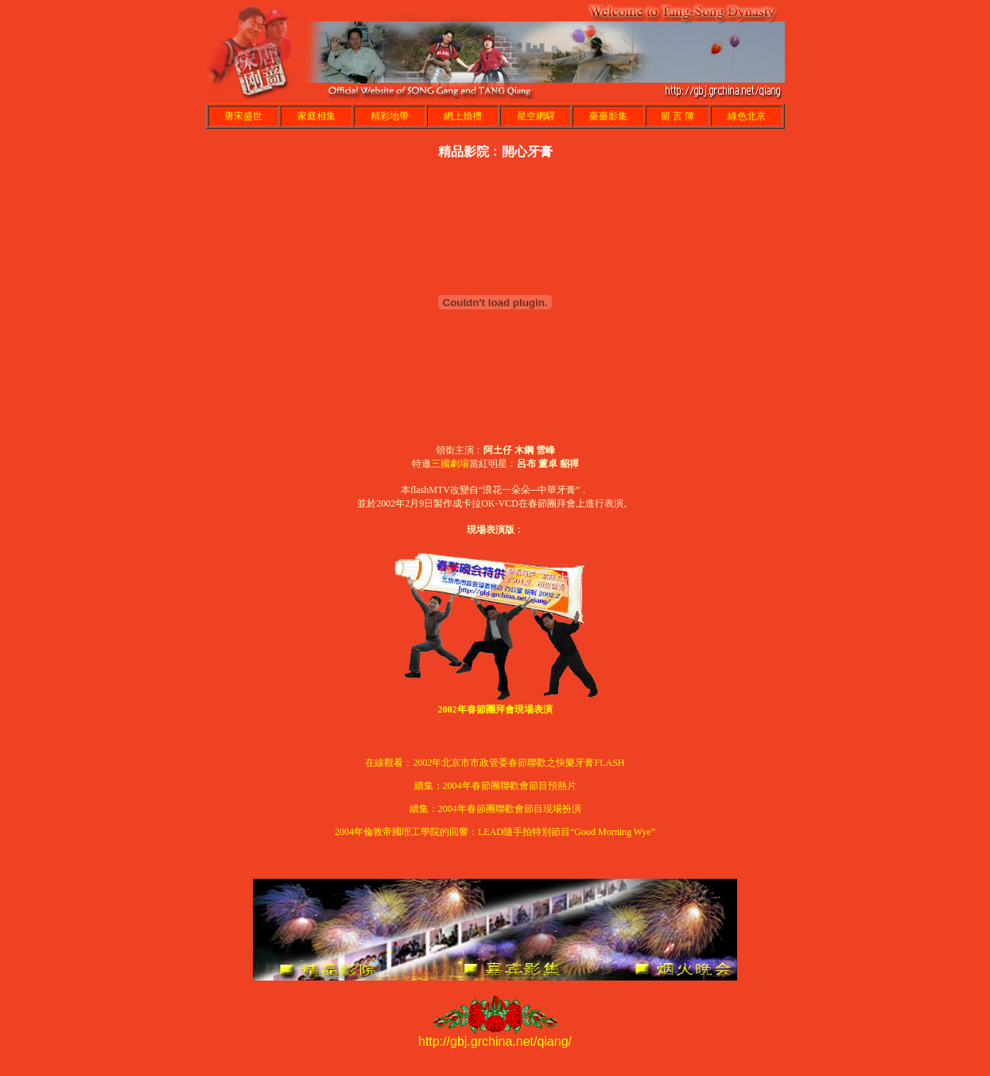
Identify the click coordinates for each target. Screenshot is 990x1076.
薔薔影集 (608, 116)
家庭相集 (316, 116)
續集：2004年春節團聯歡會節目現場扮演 (495, 808)
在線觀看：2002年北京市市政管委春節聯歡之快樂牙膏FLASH (494, 762)
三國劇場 (450, 463)
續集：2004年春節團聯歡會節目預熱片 (495, 785)
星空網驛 (536, 116)
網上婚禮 (463, 116)
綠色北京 (747, 116)
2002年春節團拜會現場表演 (495, 709)
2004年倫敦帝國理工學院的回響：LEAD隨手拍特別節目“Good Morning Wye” (495, 831)
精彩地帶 (390, 116)
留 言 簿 (677, 116)
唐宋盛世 (243, 116)
